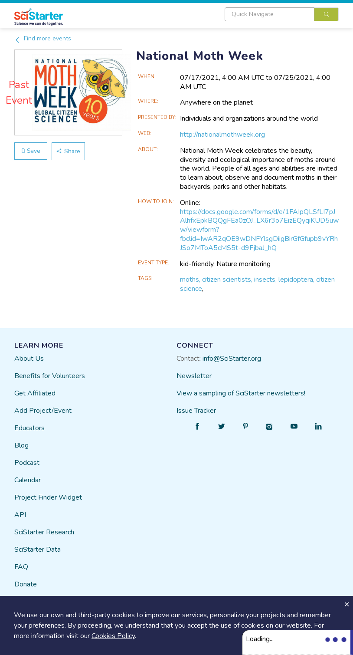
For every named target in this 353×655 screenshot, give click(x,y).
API (20, 515)
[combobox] (282, 14)
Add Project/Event (43, 410)
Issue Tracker (196, 410)
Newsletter (194, 376)
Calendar (27, 480)
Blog (21, 445)
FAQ (21, 567)
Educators (29, 428)
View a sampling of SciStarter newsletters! (240, 393)
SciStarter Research (44, 532)
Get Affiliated (35, 393)
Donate (25, 584)
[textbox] (269, 14)
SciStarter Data (37, 549)
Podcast (26, 462)
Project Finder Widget (48, 497)
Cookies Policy (113, 636)
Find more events (42, 38)
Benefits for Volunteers (49, 376)
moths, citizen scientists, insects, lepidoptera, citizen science (257, 284)
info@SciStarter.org (232, 358)
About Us (29, 358)
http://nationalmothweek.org (222, 134)
